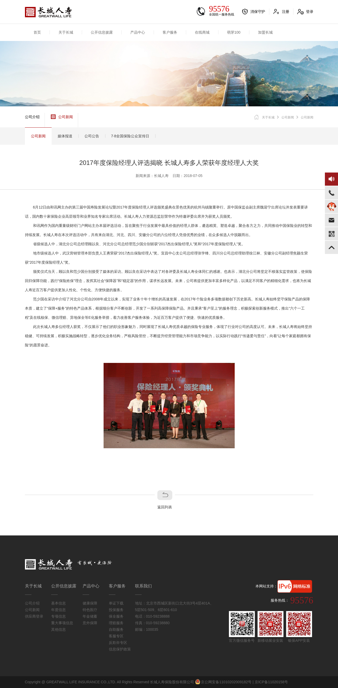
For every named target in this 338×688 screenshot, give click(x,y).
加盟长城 (265, 32)
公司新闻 (62, 116)
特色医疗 (90, 610)
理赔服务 (116, 623)
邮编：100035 (146, 629)
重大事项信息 (62, 623)
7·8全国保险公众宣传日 (130, 136)
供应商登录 (34, 616)
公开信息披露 (102, 32)
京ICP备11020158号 (271, 682)
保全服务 (116, 616)
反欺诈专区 (118, 642)
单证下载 (116, 603)
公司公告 (91, 136)
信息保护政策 (120, 649)
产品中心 (137, 32)
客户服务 (170, 32)
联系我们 (143, 586)
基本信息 (58, 603)
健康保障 (90, 603)
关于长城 (65, 32)
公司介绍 (32, 117)
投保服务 (116, 610)
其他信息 (58, 629)
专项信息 (58, 616)
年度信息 (58, 610)
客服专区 (116, 636)
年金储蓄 (90, 616)
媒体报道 (65, 136)
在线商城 (202, 32)
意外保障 (90, 623)
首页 (37, 32)
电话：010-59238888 (152, 616)
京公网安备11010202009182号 (223, 682)
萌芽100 (233, 32)
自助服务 (116, 629)
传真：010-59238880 (152, 623)
